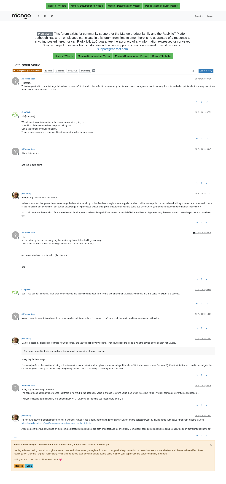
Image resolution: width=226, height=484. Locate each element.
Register (19, 466)
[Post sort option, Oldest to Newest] (193, 71)
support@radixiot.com (112, 49)
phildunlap (26, 193)
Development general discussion (27, 71)
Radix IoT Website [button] (57, 6)
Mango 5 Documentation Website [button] (161, 6)
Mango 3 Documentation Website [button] (87, 6)
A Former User (28, 79)
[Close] (211, 444)
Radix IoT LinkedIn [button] (161, 56)
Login (29, 466)
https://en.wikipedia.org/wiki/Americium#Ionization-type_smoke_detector (57, 423)
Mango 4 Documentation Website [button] (124, 6)
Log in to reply (206, 71)
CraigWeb (26, 112)
